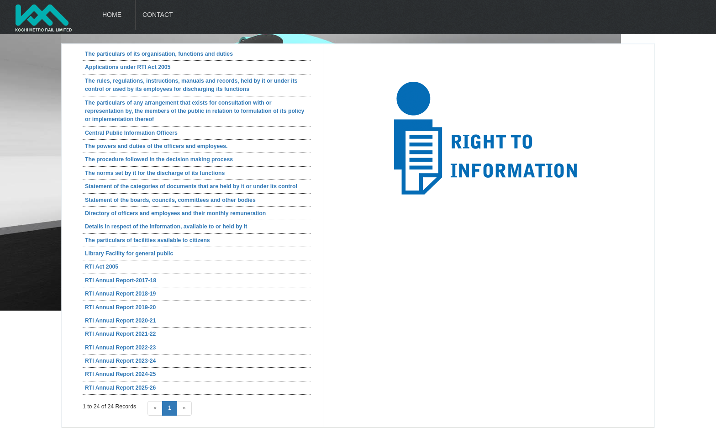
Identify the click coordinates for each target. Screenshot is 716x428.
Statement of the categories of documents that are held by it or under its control (191, 186)
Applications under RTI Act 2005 (127, 67)
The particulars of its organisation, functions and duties (159, 54)
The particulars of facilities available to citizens (147, 240)
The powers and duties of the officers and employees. (156, 146)
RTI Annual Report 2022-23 (120, 347)
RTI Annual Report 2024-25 (120, 374)
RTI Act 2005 (101, 267)
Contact (157, 14)
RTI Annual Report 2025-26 (120, 388)
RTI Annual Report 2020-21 (120, 320)
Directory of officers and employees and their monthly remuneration (175, 213)
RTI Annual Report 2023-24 (120, 361)
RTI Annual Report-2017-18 (120, 280)
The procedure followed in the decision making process (159, 159)
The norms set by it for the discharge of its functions (155, 173)
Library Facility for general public (129, 253)
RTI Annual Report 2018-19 (120, 294)
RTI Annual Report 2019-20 (120, 307)
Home (111, 14)
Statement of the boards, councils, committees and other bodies (170, 200)
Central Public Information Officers (131, 133)
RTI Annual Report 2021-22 (120, 334)
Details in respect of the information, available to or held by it (166, 226)
